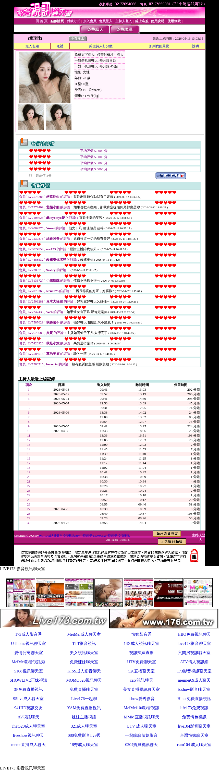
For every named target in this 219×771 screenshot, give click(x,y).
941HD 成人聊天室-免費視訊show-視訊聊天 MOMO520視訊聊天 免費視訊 (84, 535)
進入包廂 (32, 46)
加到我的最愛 (159, 46)
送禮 (60, 46)
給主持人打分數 (101, 46)
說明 (195, 46)
